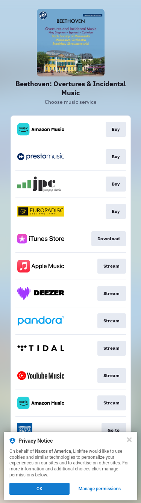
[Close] (129, 440)
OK (39, 488)
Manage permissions (100, 488)
